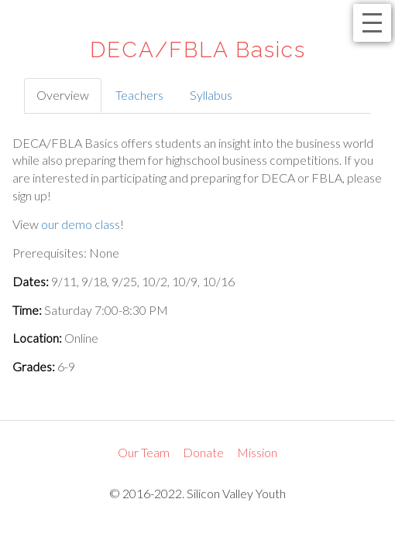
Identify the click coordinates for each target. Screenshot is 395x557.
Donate (203, 452)
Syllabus (211, 94)
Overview (62, 94)
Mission (257, 452)
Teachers (139, 94)
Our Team (144, 452)
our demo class (80, 224)
